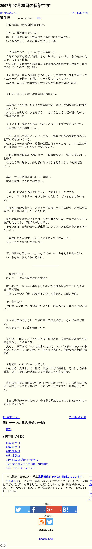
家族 (39, 18)
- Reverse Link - (46, 538)
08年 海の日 (13, 447)
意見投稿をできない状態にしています (60, 476)
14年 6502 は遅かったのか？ (22, 459)
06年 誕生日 (13, 443)
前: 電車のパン (8, 13)
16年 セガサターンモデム (21, 468)
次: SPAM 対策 (80, 13)
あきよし (11, 480)
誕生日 (5, 18)
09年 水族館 (13, 455)
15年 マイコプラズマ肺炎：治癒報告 (27, 463)
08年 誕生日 (13, 451)
